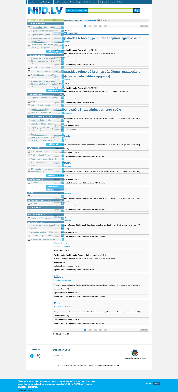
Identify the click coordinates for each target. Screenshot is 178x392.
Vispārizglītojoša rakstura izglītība (44, 98)
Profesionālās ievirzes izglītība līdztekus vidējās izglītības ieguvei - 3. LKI (45, 84)
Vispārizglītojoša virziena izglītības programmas (44, 129)
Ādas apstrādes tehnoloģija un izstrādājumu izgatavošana (43, 139)
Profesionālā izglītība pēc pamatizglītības (41, 39)
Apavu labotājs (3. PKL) (40, 151)
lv (31, 196)
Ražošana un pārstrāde (40, 109)
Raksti (119, 2)
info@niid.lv (57, 377)
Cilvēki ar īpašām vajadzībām (42, 218)
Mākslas (34, 101)
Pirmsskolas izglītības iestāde (42, 236)
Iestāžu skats (86, 33)
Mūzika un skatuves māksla (42, 120)
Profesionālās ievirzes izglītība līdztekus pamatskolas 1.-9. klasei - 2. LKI (45, 61)
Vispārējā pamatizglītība (40, 35)
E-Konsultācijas (75, 2)
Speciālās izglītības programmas (43, 124)
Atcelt (49, 189)
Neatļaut (149, 384)
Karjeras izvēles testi (107, 2)
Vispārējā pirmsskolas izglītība (43, 31)
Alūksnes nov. (36, 183)
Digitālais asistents (90, 2)
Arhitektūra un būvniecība (41, 113)
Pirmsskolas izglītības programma (44, 67)
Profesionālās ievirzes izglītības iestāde (43, 227)
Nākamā (144, 26)
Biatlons (74, 201)
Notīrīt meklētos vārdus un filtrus (82, 20)
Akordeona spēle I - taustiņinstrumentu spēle (101, 114)
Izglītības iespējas (45, 2)
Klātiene (34, 204)
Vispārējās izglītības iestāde (42, 232)
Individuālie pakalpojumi (40, 105)
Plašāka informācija (25, 390)
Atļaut (156, 384)
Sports (33, 134)
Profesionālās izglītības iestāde (43, 239)
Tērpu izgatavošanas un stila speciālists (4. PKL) (42, 170)
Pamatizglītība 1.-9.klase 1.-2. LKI (44, 71)
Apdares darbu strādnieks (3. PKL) (44, 159)
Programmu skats (73, 33)
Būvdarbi (74, 260)
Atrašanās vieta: (104, 20)
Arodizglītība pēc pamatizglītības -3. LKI (45, 76)
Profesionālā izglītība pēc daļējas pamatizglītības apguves (44, 46)
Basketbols (76, 143)
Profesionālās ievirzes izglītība (43, 27)
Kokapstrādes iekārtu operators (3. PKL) (44, 164)
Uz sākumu (33, 2)
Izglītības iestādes (61, 2)
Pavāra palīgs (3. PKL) (40, 155)
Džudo (72, 293)
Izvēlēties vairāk (53, 51)
